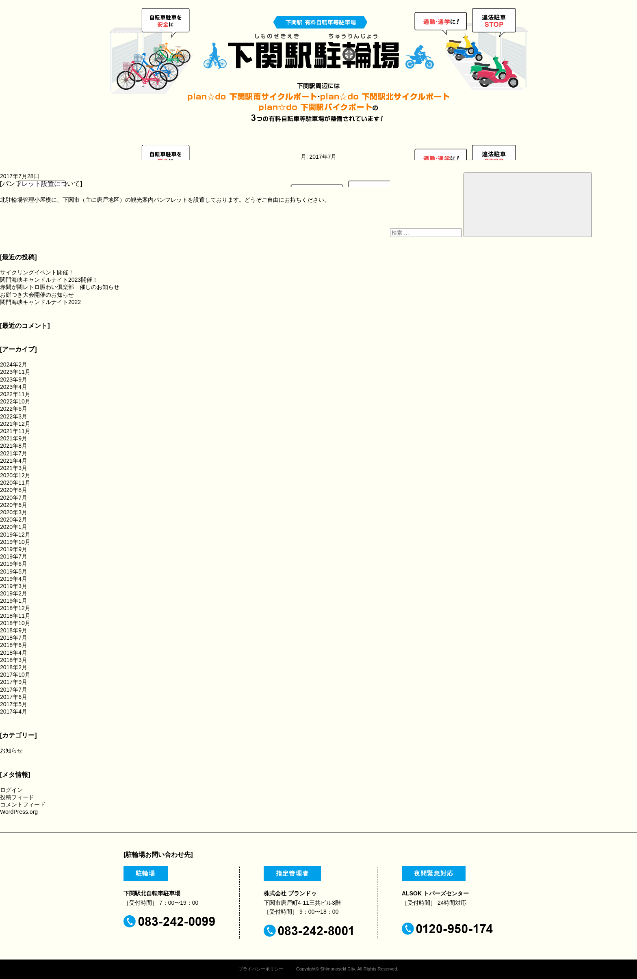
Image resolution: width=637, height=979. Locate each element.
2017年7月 (13, 689)
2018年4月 (13, 652)
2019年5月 (13, 571)
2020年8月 (13, 490)
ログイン (11, 790)
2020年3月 (13, 512)
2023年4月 (13, 387)
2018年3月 (13, 660)
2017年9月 (13, 682)
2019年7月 (13, 556)
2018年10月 (15, 623)
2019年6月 (13, 564)
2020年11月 (15, 482)
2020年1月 (13, 527)
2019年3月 (13, 586)
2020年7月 (13, 497)
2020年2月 (13, 519)
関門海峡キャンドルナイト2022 (40, 302)
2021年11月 (15, 431)
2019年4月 (13, 579)
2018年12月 (15, 608)
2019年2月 (13, 593)
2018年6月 (13, 645)
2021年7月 (13, 453)
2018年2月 (13, 667)
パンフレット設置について (41, 183)
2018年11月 (15, 615)
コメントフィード (23, 804)
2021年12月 (15, 423)
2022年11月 (15, 394)
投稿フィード (17, 797)
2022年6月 (13, 408)
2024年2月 (13, 364)
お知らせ (11, 750)
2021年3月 (13, 468)
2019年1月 (13, 600)
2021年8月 (13, 445)
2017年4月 (13, 711)
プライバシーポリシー (260, 968)
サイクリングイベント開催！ (37, 272)
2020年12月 (15, 475)
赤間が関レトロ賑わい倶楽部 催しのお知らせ (59, 287)
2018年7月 (13, 637)
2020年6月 (13, 505)
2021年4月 (13, 460)
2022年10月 (15, 401)
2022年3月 (13, 416)
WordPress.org (19, 812)
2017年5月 (13, 704)
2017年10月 (15, 674)
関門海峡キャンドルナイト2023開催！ (49, 279)
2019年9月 (13, 549)
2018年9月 (13, 630)
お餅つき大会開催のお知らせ (37, 294)
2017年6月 (13, 697)
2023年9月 (13, 379)
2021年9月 (13, 438)
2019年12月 (15, 534)
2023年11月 (15, 372)
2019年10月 (15, 542)
